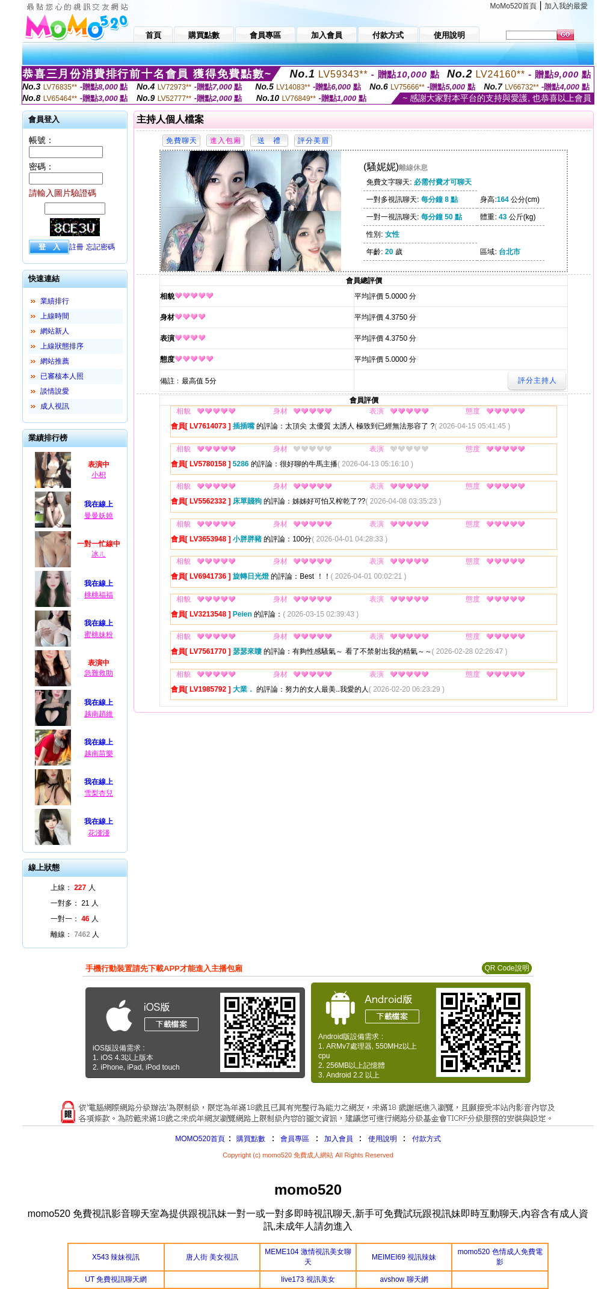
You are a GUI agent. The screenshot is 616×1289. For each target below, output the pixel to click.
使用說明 (382, 1139)
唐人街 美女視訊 (212, 1257)
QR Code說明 (506, 968)
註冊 (76, 247)
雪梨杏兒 (98, 793)
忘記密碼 (100, 247)
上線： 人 (73, 887)
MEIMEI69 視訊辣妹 (404, 1257)
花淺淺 (98, 833)
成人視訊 (54, 406)
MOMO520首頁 (200, 1139)
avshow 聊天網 (404, 1279)
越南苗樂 (98, 753)
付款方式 (426, 1139)
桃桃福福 (98, 595)
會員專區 (294, 1139)
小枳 (98, 475)
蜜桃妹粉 (98, 634)
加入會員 (338, 1139)
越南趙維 (98, 714)
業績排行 (54, 301)
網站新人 (54, 331)
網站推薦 (54, 361)
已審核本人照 (62, 376)
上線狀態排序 (62, 346)
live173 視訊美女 (307, 1279)
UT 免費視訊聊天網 (116, 1279)
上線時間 (54, 316)
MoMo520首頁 (513, 6)
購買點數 (250, 1139)
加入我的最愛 (566, 6)
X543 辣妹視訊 (116, 1257)
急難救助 (98, 673)
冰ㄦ (98, 554)
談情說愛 (54, 391)
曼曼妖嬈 (98, 515)
